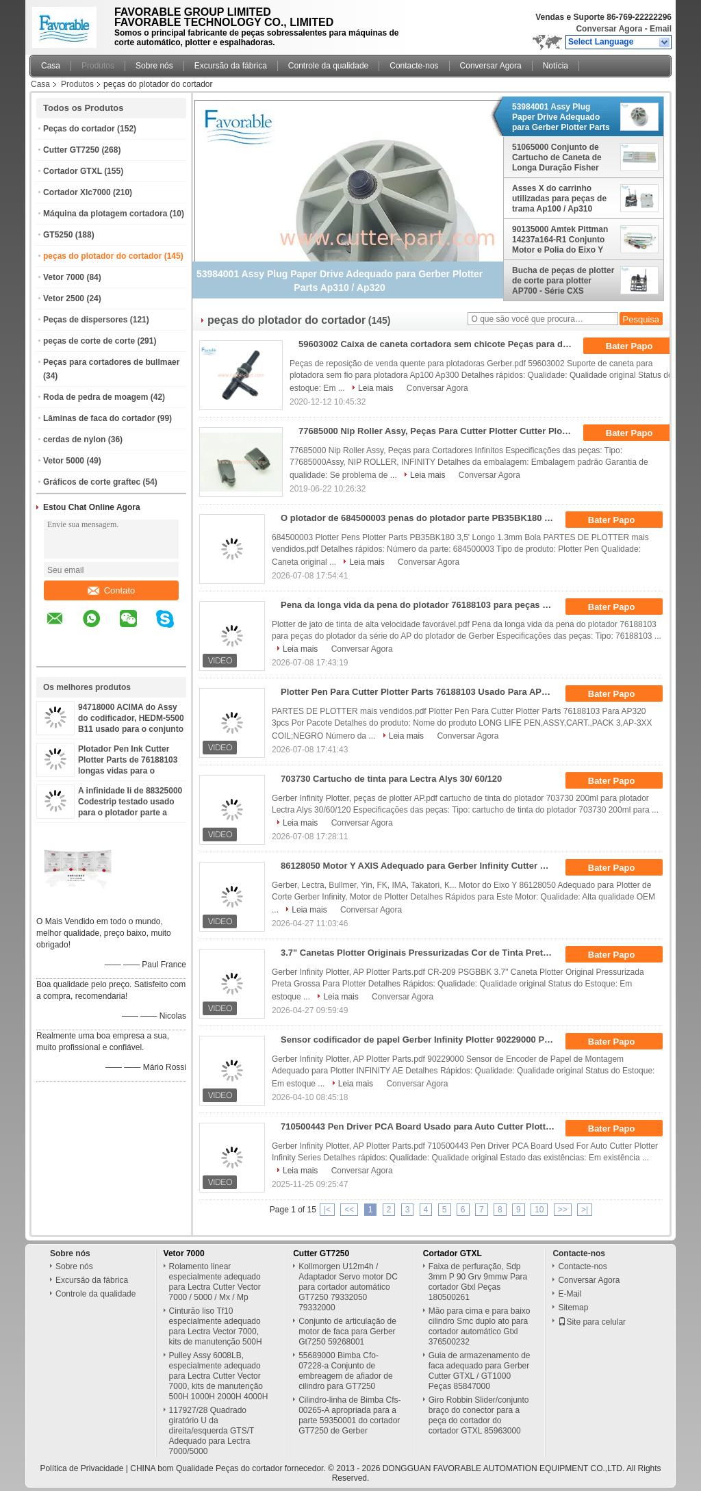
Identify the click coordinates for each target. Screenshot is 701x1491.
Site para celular (592, 1322)
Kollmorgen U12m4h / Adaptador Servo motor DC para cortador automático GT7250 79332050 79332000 (348, 1287)
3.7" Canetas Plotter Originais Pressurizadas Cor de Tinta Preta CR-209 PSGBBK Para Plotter (422, 952)
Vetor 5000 (63, 461)
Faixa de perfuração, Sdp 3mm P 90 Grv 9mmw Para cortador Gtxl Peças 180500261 (478, 1282)
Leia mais (375, 388)
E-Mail (569, 1294)
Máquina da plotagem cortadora (105, 213)
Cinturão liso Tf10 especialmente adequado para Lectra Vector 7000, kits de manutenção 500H (215, 1326)
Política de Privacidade (81, 1468)
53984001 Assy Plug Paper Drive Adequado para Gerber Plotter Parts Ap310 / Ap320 (561, 117)
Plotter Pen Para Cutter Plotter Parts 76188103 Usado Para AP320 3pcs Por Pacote (422, 692)
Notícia (555, 66)
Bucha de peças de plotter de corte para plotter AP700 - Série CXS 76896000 (563, 281)
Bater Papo (639, 346)
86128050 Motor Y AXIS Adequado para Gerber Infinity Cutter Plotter (422, 866)
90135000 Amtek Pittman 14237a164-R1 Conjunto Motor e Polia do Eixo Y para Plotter (560, 240)
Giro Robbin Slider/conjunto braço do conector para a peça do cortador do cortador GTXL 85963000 (479, 1415)
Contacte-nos (414, 66)
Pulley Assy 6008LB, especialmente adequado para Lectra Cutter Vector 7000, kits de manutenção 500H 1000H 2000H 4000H (218, 1376)
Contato (112, 590)
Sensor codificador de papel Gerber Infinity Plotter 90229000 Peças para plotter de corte (422, 1039)
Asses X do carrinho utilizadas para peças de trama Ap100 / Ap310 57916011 (559, 198)
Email (661, 29)
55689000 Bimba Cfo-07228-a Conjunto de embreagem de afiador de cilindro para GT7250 (345, 1371)
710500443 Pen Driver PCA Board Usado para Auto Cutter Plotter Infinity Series (422, 1126)
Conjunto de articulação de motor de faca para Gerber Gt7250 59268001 (347, 1331)
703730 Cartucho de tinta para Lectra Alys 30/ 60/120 (391, 779)
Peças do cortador (79, 128)
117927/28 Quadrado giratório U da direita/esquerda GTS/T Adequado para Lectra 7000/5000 (212, 1430)
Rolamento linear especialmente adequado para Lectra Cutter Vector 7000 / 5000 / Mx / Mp (215, 1282)
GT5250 (58, 235)
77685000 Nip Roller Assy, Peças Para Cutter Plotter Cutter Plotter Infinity (439, 431)
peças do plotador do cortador (102, 256)
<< (349, 1209)
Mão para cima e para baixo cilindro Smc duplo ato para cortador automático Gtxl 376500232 (480, 1326)
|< (327, 1209)
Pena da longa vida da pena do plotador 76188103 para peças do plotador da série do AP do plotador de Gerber (422, 605)
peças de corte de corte (89, 341)
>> (563, 1209)
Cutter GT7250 (71, 150)
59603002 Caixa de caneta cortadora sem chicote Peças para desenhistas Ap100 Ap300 (439, 344)
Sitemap (573, 1307)
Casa (50, 66)
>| (584, 1209)
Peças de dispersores (85, 319)
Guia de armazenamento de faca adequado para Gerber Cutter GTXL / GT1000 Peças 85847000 (480, 1371)
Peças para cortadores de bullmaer (111, 362)
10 (539, 1209)
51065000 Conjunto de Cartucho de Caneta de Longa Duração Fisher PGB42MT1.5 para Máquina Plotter (557, 157)
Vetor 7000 (63, 277)
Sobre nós (154, 66)
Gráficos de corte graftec (91, 482)
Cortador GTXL (72, 171)
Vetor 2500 (63, 298)
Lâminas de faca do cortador (99, 418)
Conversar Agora (609, 29)
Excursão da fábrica (230, 66)
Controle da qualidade (328, 66)
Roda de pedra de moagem (95, 397)
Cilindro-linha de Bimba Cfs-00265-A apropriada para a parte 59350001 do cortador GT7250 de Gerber (349, 1415)
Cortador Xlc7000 (77, 192)
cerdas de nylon (74, 439)
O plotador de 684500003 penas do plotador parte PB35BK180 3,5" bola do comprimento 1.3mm (422, 518)
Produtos (97, 66)
